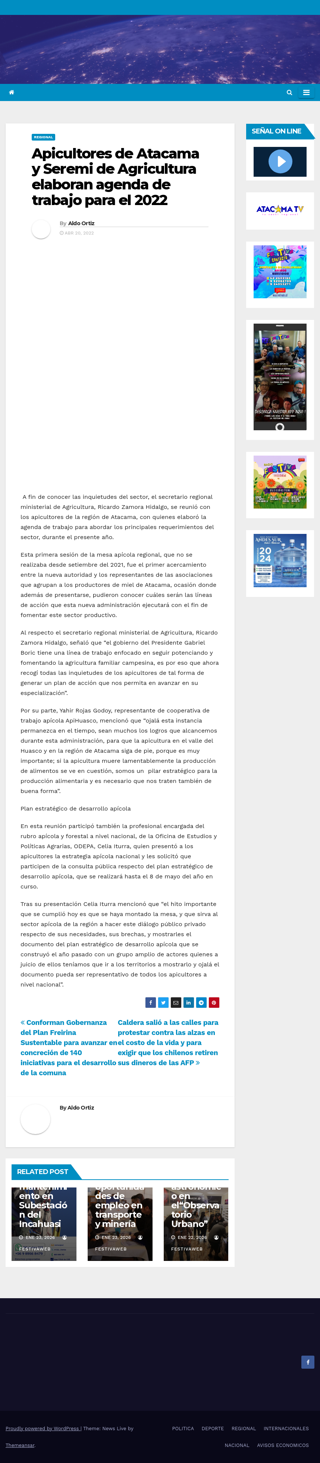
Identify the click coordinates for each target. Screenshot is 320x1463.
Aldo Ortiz (81, 223)
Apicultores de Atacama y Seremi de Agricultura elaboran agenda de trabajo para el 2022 (115, 177)
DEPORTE (213, 1428)
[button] (289, 92)
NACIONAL (237, 1445)
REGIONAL (43, 137)
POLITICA (183, 1428)
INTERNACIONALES (286, 1428)
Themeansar (20, 1445)
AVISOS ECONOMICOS (283, 1445)
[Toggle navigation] (306, 92)
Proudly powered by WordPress (43, 1428)
